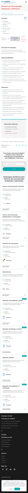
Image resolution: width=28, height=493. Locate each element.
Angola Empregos (5, 444)
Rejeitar (11, 489)
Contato (3, 462)
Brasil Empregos (5, 442)
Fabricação (10, 13)
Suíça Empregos (5, 446)
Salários (3, 458)
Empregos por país (6, 437)
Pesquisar (14, 169)
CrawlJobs (3, 13)
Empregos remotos (6, 416)
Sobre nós (3, 460)
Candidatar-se (15, 38)
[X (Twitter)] (6, 469)
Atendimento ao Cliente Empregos (9, 425)
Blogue (3, 456)
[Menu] (26, 2)
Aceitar (17, 489)
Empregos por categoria (8, 418)
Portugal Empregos (6, 440)
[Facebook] (3, 469)
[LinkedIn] (10, 469)
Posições (3, 434)
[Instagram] (14, 469)
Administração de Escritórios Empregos (10, 421)
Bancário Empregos (6, 427)
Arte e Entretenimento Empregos (9, 423)
